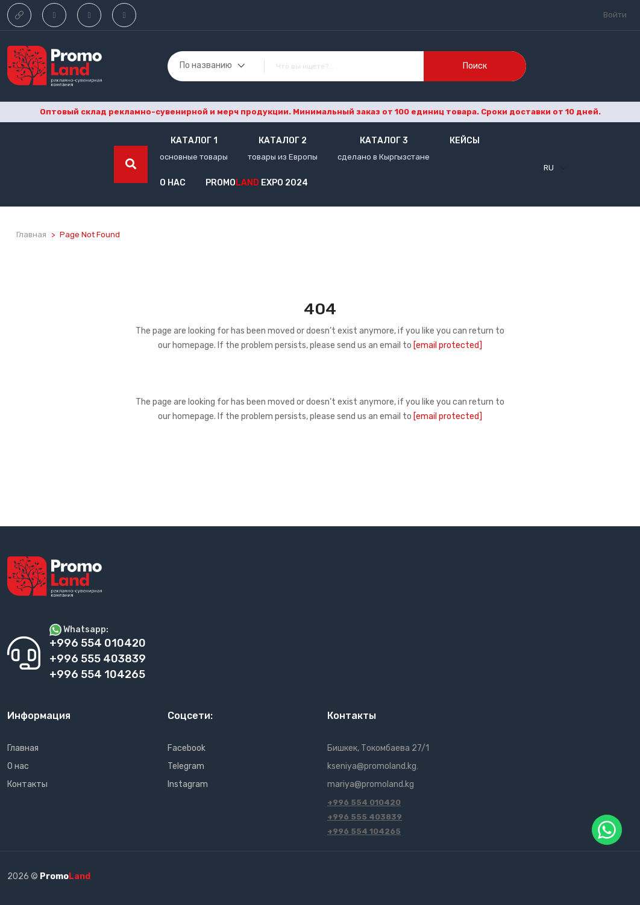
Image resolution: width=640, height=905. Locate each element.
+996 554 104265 (364, 831)
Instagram (188, 784)
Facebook (186, 748)
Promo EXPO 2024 (256, 183)
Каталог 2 (283, 140)
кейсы (465, 140)
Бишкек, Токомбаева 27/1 (378, 748)
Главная (31, 234)
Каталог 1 (194, 140)
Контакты (27, 784)
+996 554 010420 (364, 802)
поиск (475, 66)
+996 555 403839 (364, 816)
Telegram (186, 766)
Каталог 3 (384, 140)
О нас (173, 183)
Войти (615, 14)
